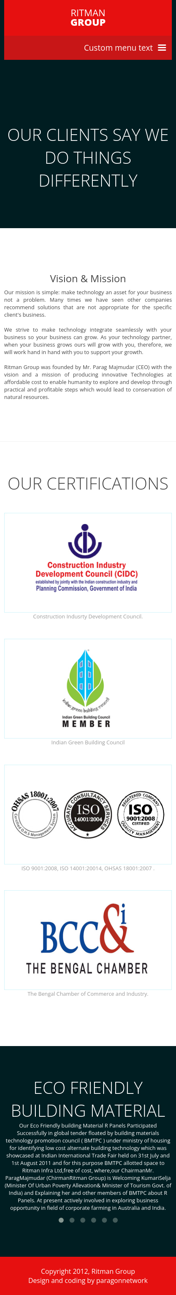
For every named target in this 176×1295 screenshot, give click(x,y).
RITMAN (88, 17)
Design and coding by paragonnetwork (88, 1280)
